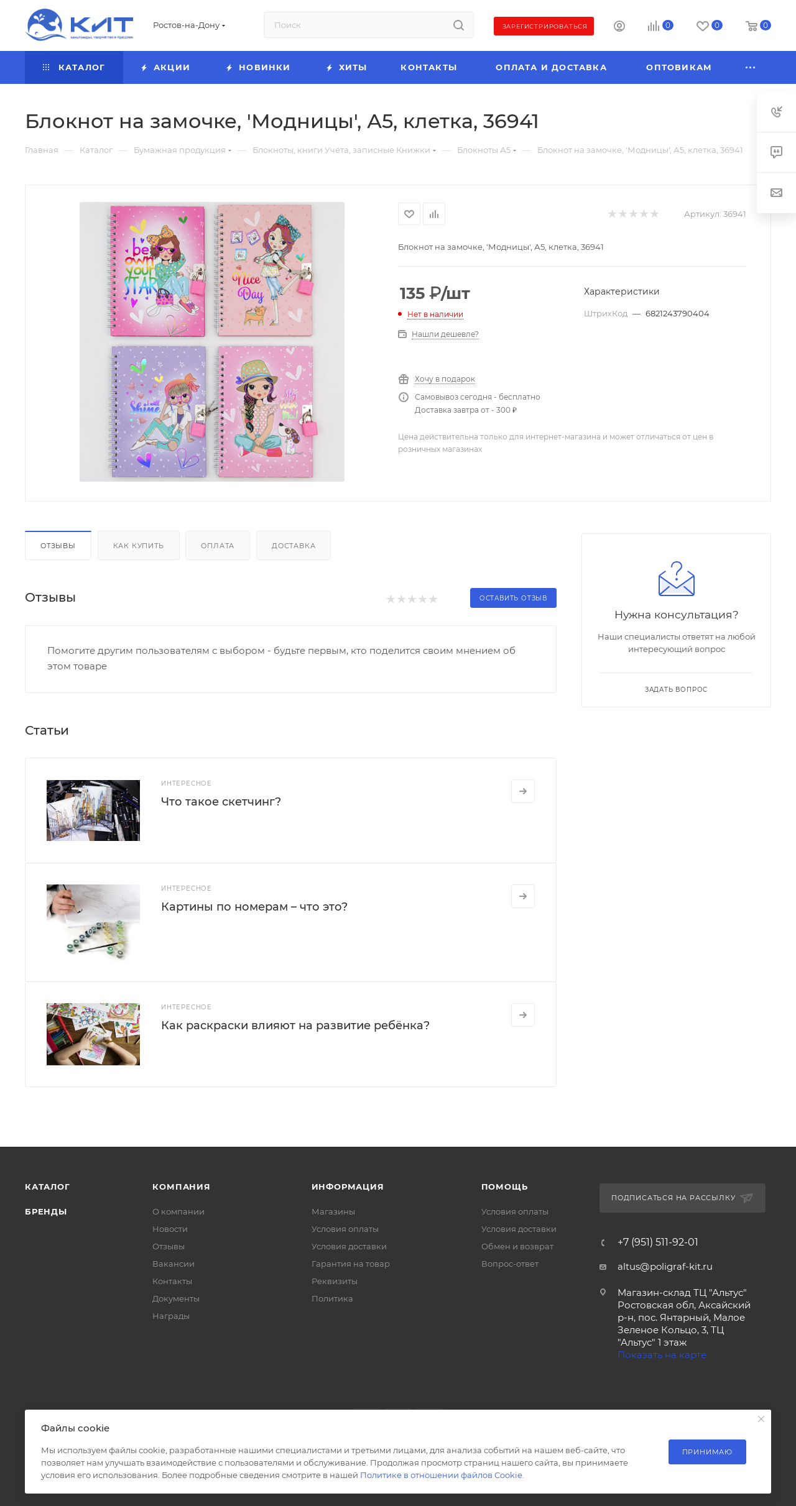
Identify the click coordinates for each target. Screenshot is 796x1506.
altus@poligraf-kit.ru (665, 1266)
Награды (171, 1316)
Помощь (504, 1186)
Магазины (333, 1211)
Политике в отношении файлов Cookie (441, 1475)
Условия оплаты (345, 1229)
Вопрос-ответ (510, 1264)
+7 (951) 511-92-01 (658, 1242)
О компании (178, 1211)
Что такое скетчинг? (221, 802)
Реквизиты (335, 1281)
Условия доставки (349, 1246)
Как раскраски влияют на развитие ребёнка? (295, 1025)
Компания (181, 1186)
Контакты (172, 1281)
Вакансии (173, 1264)
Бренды (46, 1211)
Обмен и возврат (517, 1246)
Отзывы (58, 545)
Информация (348, 1186)
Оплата (217, 545)
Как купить (138, 545)
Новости (170, 1229)
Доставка (293, 545)
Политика (332, 1298)
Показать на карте (662, 1355)
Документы (176, 1298)
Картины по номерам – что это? (254, 907)
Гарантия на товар (351, 1264)
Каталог (47, 1186)
